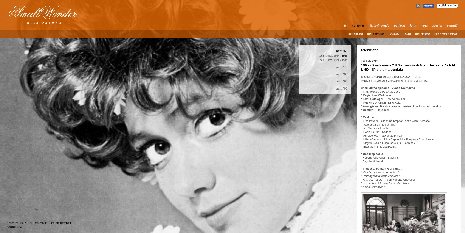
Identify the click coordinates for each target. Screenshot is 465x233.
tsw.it (19, 226)
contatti (452, 25)
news (424, 25)
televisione (379, 33)
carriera (358, 25)
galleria (399, 25)
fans (413, 25)
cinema (394, 33)
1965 (344, 55)
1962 (321, 55)
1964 (336, 55)
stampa (425, 33)
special (437, 25)
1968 (336, 60)
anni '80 (341, 74)
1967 (329, 60)
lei (346, 25)
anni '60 (341, 51)
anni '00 (341, 88)
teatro (407, 33)
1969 (344, 60)
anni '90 (341, 81)
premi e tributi (449, 33)
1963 (329, 55)
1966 (321, 60)
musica (358, 33)
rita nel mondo (379, 25)
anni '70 (341, 67)
